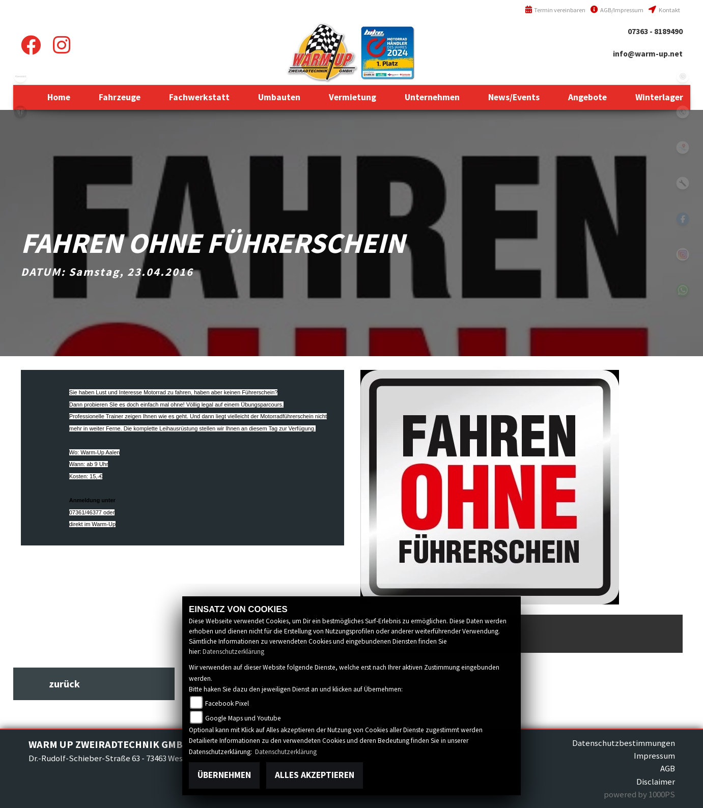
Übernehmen (224, 775)
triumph (20, 112)
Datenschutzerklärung (233, 651)
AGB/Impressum (616, 10)
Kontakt (664, 10)
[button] (120, 97)
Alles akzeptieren (314, 775)
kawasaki (20, 76)
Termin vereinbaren (555, 10)
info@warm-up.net (648, 54)
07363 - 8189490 (655, 31)
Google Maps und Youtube (243, 718)
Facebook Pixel (227, 703)
